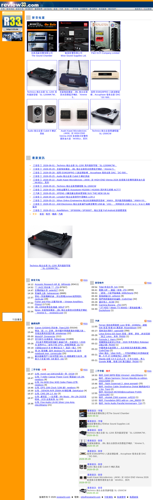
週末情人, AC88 (106, 302)
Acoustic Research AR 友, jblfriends (52, 284)
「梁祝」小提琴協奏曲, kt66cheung (116, 293)
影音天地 (19, 9)
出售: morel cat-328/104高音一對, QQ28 (54, 374)
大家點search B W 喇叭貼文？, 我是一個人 (56, 348)
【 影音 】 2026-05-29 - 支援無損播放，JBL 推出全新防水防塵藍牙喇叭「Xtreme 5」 (74, 169)
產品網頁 (93, 9)
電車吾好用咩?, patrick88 (111, 330)
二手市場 (74, 9)
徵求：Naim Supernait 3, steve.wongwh (118, 383)
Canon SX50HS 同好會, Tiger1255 (52, 327)
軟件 (48, 214)
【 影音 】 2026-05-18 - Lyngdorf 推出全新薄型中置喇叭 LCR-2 (64, 197)
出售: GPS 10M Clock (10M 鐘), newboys (55, 387)
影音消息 (10, 9)
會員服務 (102, 9)
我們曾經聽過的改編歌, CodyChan (115, 299)
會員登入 (138, 9)
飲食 (67, 9)
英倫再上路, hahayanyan (47, 293)
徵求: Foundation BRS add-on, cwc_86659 (120, 400)
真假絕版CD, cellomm (109, 296)
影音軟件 (29, 9)
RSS (85, 280)
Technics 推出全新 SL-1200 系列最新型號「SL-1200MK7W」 (50, 265)
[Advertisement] (89, 146)
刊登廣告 (108, 497)
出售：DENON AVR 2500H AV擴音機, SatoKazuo (59, 390)
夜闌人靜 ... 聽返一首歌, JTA (113, 290)
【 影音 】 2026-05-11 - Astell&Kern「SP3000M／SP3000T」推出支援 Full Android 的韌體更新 (80, 210)
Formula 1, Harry (107, 339)
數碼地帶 (38, 9)
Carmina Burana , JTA (110, 305)
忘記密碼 (148, 9)
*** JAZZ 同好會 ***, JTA (47, 287)
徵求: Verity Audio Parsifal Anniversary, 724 (120, 403)
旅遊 (55, 9)
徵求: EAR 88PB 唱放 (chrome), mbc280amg (121, 375)
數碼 (54, 214)
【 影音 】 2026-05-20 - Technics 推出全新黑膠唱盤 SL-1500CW (64, 186)
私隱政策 (134, 497)
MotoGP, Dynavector (45, 336)
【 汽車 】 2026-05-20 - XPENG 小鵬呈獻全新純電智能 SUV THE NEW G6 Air (71, 193)
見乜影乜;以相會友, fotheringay (50, 339)
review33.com (63, 497)
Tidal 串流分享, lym (108, 287)
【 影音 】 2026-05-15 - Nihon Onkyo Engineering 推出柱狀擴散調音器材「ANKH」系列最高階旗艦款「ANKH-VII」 (89, 200)
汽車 (61, 9)
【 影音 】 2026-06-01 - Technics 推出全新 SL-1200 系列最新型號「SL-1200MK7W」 (75, 165)
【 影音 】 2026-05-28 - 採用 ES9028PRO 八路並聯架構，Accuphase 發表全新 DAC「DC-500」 (80, 172)
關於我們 (112, 9)
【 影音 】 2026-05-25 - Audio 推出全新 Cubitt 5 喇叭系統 (61, 176)
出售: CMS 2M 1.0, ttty (46, 393)
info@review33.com (91, 497)
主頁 (3, 9)
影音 (42, 214)
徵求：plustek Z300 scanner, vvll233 (117, 397)
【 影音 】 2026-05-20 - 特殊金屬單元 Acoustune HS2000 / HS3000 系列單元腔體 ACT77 (77, 189)
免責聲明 (121, 497)
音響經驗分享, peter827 (46, 290)
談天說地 (48, 9)
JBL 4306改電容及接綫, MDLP (50, 307)
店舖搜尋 (84, 9)
